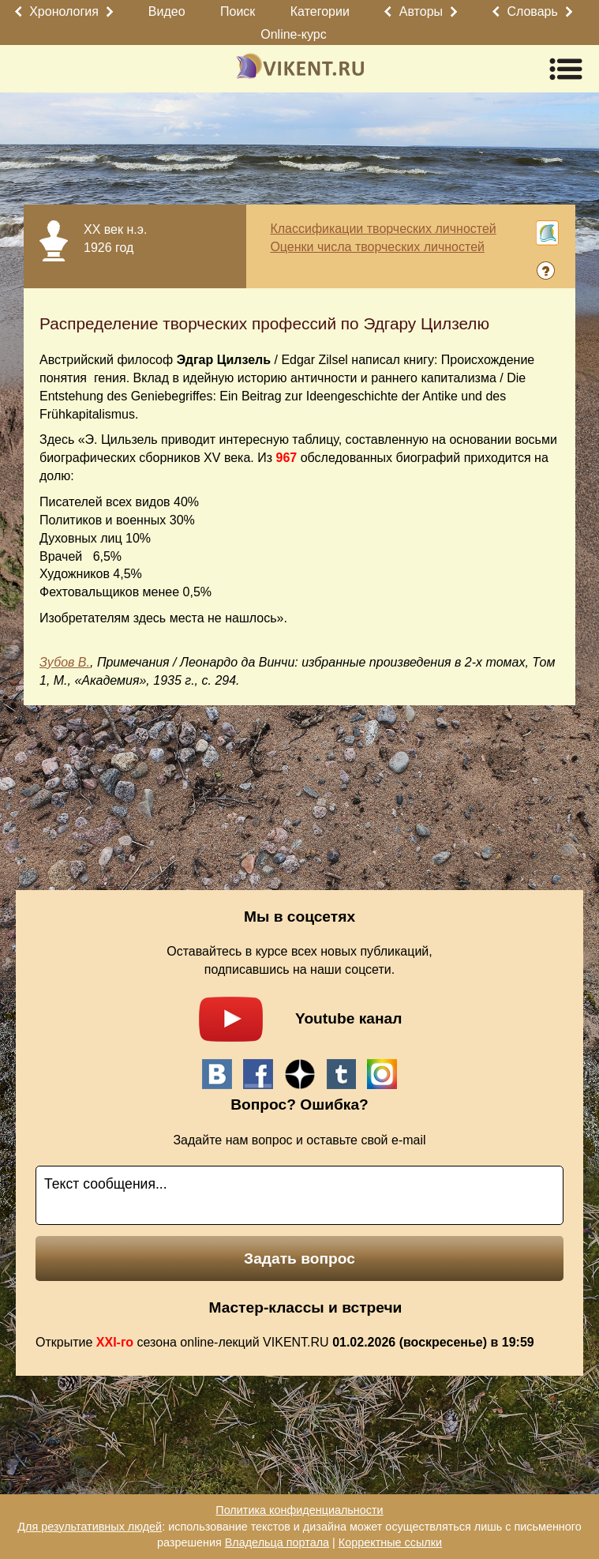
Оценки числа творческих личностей (377, 247)
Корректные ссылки (390, 1542)
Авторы (421, 11)
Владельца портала (277, 1542)
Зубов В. (64, 662)
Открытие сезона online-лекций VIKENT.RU (285, 1342)
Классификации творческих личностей (383, 228)
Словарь (532, 11)
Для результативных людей (89, 1526)
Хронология (64, 11)
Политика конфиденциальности (299, 1510)
